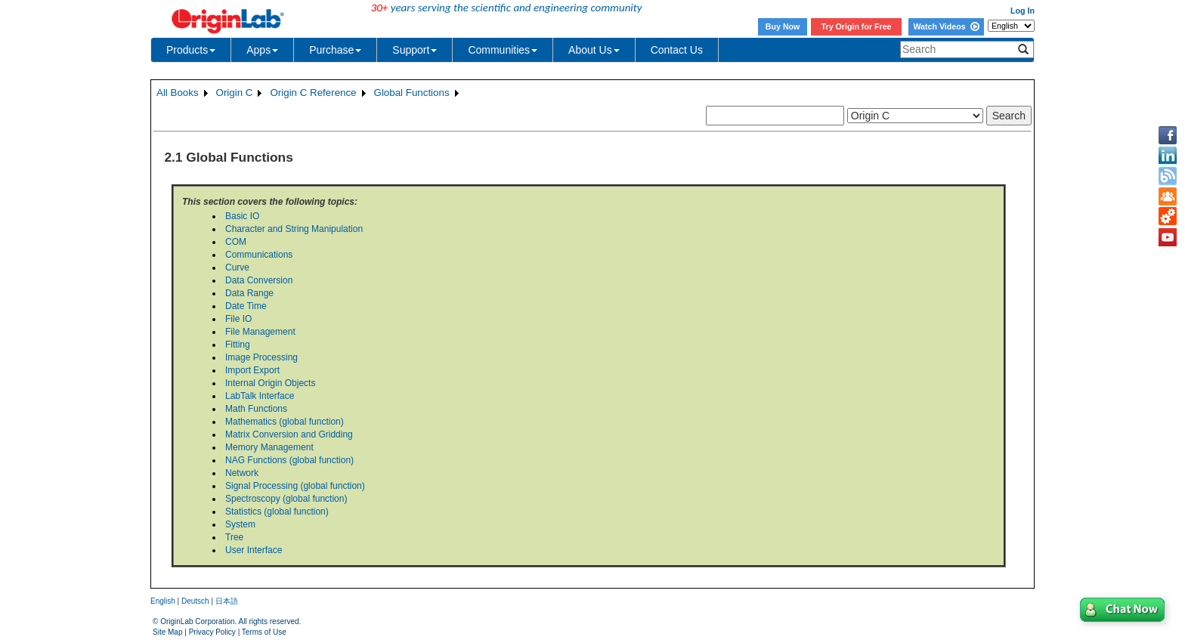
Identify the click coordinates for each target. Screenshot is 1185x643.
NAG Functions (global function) (289, 460)
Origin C (234, 92)
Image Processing (261, 357)
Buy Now (783, 26)
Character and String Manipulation (294, 229)
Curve (237, 267)
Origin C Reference (313, 92)
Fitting (237, 344)
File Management (260, 331)
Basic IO (242, 216)
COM (235, 241)
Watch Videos (946, 26)
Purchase (335, 50)
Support (414, 50)
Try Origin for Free (856, 26)
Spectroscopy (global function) (286, 498)
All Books (177, 92)
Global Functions (412, 92)
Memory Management (269, 447)
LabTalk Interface (259, 396)
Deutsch (195, 601)
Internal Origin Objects (270, 383)
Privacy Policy (212, 632)
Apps (262, 50)
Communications (258, 254)
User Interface (253, 550)
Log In (1022, 10)
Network (241, 473)
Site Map (167, 632)
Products (190, 50)
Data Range (249, 293)
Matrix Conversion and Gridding (289, 434)
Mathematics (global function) (284, 421)
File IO (238, 319)
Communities (502, 50)
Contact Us (677, 50)
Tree (234, 537)
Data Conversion (258, 280)
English (162, 601)
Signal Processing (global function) (295, 486)
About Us (594, 50)
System (240, 524)
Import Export (252, 370)
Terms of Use (264, 632)
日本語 (226, 601)
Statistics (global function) (277, 511)
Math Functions (256, 408)
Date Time (246, 306)
